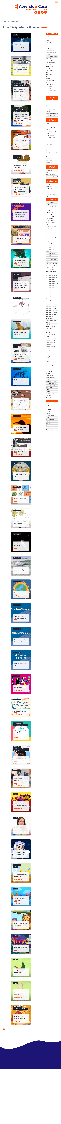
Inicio (4, 21)
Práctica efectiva (18, 84)
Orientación (49, 156)
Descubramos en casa (52, 56)
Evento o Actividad (51, 62)
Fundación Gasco (50, 287)
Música (48, 150)
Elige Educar (49, 261)
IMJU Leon (48, 324)
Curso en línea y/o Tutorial (19, 749)
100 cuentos (49, 204)
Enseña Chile (49, 267)
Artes (47, 123)
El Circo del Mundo (51, 259)
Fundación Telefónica (52, 312)
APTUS (47, 208)
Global (47, 417)
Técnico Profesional (51, 158)
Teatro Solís (49, 387)
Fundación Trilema (51, 314)
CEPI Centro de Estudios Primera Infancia (50, 222)
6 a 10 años (49, 192)
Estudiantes (49, 170)
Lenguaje (48, 147)
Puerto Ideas (49, 375)
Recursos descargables (20, 60)
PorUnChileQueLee (51, 365)
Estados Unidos (50, 415)
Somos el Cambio (50, 385)
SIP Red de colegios (51, 383)
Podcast (48, 78)
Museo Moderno (50, 342)
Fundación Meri (50, 293)
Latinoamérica (50, 419)
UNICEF (48, 391)
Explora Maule (50, 269)
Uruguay (48, 427)
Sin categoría (49, 86)
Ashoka (48, 210)
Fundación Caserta (51, 279)
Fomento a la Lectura (52, 113)
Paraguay (48, 423)
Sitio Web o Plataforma (20, 725)
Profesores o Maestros (52, 176)
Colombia (48, 409)
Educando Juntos (51, 253)
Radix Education (50, 377)
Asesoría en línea (50, 44)
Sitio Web (16, 676)
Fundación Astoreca (51, 277)
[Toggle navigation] (56, 2)
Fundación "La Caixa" (51, 275)
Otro (47, 76)
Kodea (47, 330)
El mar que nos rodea (20, 711)
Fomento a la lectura (51, 135)
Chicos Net (49, 228)
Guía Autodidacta (50, 64)
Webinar (48, 94)
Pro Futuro (48, 369)
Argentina (48, 403)
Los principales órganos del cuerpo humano (19, 992)
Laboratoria (49, 332)
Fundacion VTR (50, 316)
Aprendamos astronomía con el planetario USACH (19, 46)
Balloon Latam (50, 214)
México (48, 421)
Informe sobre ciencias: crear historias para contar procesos (21, 214)
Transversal (49, 162)
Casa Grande (49, 218)
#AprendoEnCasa (50, 202)
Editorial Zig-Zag (50, 245)
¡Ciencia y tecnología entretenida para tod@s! (20, 732)
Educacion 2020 (50, 247)
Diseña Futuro (49, 241)
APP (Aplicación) (18, 227)
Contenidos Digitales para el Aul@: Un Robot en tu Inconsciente (21, 285)
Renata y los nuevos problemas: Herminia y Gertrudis (20, 165)
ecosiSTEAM (49, 243)
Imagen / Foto (49, 66)
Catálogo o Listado (51, 48)
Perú (47, 425)
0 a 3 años (48, 184)
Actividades (17, 82)
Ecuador (48, 411)
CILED (47, 230)
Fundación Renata (51, 306)
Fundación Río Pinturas (52, 308)
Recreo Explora (18, 687)
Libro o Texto (18, 1006)
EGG (47, 257)
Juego (15, 867)
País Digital (49, 356)
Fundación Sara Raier (52, 310)
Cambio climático (19, 593)
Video (15, 34)
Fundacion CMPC (50, 281)
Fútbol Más (49, 318)
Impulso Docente (50, 326)
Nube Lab (48, 344)
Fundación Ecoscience (52, 285)
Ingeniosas (49, 328)
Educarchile (49, 255)
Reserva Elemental (51, 381)
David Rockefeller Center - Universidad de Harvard (51, 237)
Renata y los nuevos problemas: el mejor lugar (20, 142)
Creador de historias (20, 238)
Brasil (47, 405)
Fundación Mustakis (51, 295)
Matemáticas (49, 148)
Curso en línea (50, 50)
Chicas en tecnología (51, 226)
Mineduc (48, 336)
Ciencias (48, 125)
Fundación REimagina (52, 304)
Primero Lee (49, 367)
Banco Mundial (50, 216)
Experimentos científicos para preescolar (18, 780)
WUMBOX (48, 397)
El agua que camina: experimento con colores (20, 829)
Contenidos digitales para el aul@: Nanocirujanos (20, 402)
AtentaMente (49, 212)
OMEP (47, 354)
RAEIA (47, 379)
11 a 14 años (49, 186)
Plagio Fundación (50, 363)
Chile (47, 407)
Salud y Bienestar (50, 115)
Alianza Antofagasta (51, 206)
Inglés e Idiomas (50, 145)
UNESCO (48, 389)
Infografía (17, 58)
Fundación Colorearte (52, 283)
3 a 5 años (48, 190)
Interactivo (17, 865)
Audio (47, 46)
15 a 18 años (49, 188)
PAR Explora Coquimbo (52, 361)
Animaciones (17, 134)
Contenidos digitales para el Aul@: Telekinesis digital (20, 189)
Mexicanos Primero (51, 334)
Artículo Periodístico (51, 42)
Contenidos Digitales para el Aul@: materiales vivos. (20, 356)
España (48, 413)
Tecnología (49, 160)
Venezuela (49, 429)
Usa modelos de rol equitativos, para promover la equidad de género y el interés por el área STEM (20, 93)
